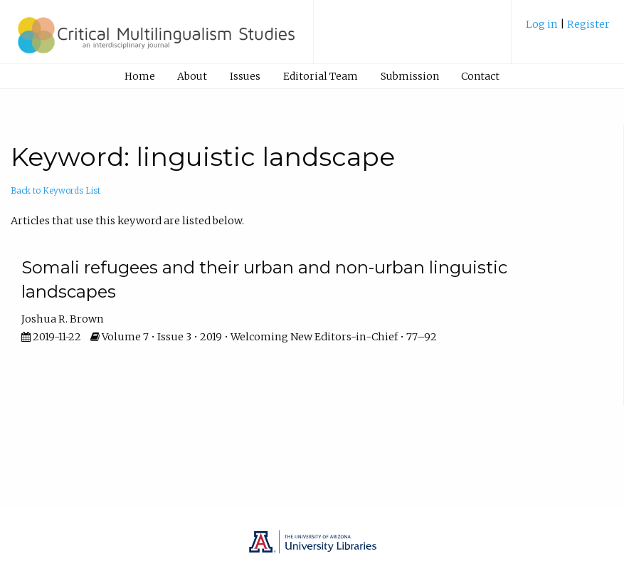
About (192, 76)
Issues (245, 76)
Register (588, 24)
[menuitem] (568, 29)
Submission (410, 76)
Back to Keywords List (55, 191)
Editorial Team (320, 76)
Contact (480, 76)
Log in (543, 24)
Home (140, 76)
